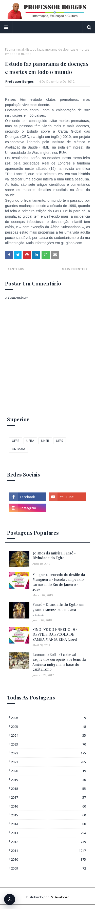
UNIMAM (18, 449)
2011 (48, 850)
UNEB (45, 441)
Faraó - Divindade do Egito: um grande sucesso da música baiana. (58, 609)
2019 (48, 779)
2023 (48, 744)
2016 (48, 806)
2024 (48, 735)
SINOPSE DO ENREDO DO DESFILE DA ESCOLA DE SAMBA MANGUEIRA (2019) (54, 634)
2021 (48, 762)
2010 (48, 859)
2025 (48, 726)
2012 (48, 841)
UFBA (30, 441)
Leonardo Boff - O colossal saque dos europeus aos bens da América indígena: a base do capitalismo (59, 662)
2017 (48, 797)
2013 (48, 833)
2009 (48, 868)
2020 (48, 771)
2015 (48, 815)
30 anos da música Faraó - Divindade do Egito (54, 556)
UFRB (16, 441)
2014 (48, 824)
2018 (48, 788)
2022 (48, 753)
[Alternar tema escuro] (9, 899)
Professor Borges (19, 81)
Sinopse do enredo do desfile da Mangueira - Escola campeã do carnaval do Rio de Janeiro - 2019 (58, 582)
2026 (48, 717)
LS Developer (59, 897)
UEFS (59, 441)
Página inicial (14, 49)
